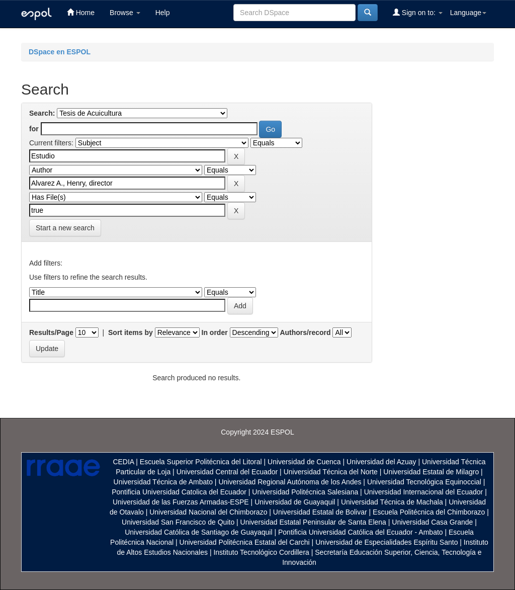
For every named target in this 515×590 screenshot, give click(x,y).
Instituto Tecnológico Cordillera (261, 552)
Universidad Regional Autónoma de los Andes (289, 482)
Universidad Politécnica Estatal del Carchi (245, 542)
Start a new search (65, 228)
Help (162, 13)
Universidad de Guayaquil (294, 502)
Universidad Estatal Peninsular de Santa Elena (313, 522)
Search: (42, 113)
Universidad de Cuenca (304, 462)
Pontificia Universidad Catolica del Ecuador (179, 492)
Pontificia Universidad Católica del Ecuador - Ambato (360, 532)
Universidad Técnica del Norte (331, 472)
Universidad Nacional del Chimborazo (208, 512)
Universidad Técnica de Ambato (163, 482)
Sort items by (130, 332)
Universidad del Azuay (381, 462)
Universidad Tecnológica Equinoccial (424, 482)
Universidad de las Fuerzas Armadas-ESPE (181, 502)
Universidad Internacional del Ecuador (423, 492)
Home (81, 12)
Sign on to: (418, 12)
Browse (125, 13)
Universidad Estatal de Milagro (431, 472)
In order (215, 332)
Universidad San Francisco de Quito (178, 522)
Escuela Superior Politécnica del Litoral (201, 462)
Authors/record (305, 332)
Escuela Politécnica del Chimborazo (429, 512)
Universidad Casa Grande (433, 522)
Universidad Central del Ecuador (227, 472)
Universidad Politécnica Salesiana (305, 492)
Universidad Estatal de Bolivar (320, 512)
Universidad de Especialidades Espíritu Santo (386, 542)
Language (468, 13)
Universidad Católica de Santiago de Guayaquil (198, 532)
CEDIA (123, 462)
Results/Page (51, 332)
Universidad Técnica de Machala (392, 502)
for (34, 129)
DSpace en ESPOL (60, 52)
